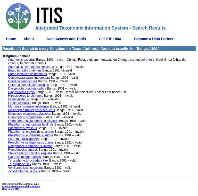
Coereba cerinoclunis (22, 81)
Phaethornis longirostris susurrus (30, 135)
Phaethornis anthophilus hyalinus (31, 124)
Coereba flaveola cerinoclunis (28, 85)
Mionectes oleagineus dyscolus (29, 113)
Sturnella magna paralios (25, 157)
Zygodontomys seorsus (24, 171)
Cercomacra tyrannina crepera (29, 77)
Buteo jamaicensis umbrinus (27, 74)
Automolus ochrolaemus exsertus (31, 67)
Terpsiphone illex (19, 164)
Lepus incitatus (18, 99)
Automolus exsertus (21, 59)
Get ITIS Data (110, 39)
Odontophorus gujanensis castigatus (33, 121)
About (28, 39)
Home (11, 39)
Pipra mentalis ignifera (23, 139)
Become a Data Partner (154, 39)
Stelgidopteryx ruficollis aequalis (30, 153)
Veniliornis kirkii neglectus (26, 168)
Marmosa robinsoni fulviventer (29, 106)
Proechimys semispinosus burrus (31, 142)
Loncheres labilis (19, 103)
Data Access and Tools (66, 39)
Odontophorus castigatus (25, 117)
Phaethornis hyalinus (22, 128)
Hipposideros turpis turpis (25, 95)
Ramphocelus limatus (23, 150)
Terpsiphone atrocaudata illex (28, 160)
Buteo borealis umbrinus (25, 70)
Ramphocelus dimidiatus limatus (30, 146)
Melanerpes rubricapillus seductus (31, 110)
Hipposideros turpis (21, 92)
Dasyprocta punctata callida (27, 88)
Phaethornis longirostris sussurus (31, 131)
